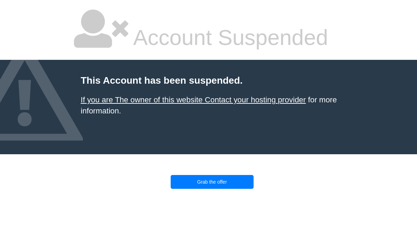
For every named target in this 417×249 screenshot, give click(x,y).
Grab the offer (212, 182)
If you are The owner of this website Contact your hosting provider (193, 99)
